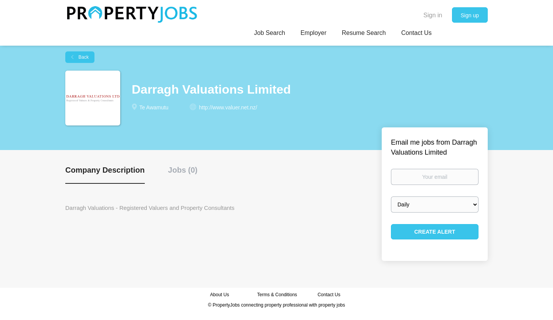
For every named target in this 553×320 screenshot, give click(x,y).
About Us (219, 294)
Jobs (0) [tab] (183, 170)
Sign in (433, 15)
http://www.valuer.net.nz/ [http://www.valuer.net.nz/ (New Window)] (228, 107)
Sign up (470, 15)
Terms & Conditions (277, 294)
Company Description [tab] (105, 170)
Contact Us (330, 294)
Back (83, 57)
